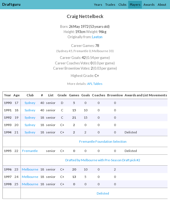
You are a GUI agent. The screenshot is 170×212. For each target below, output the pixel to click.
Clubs (122, 4)
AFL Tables (94, 83)
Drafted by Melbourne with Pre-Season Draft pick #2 (102, 160)
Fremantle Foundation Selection (103, 141)
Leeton (97, 37)
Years (98, 4)
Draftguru (11, 4)
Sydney (30, 103)
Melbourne (30, 169)
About (162, 4)
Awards (149, 4)
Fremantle (30, 151)
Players (135, 4)
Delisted (103, 193)
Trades (110, 4)
